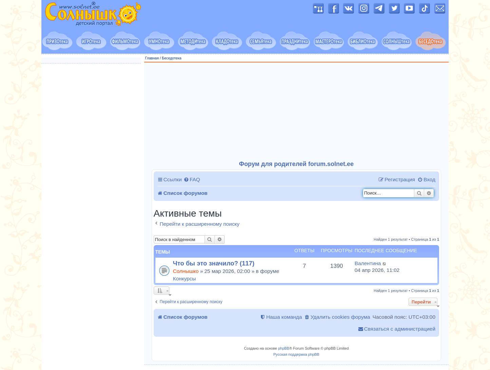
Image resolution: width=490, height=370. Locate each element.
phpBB (283, 348)
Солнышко (186, 271)
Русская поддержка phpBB (296, 354)
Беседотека (171, 58)
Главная (152, 58)
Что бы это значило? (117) (214, 263)
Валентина (368, 263)
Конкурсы (184, 278)
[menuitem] (192, 179)
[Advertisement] (297, 111)
